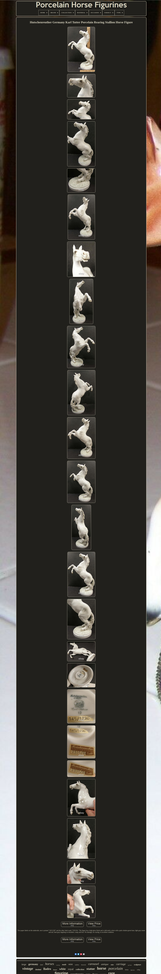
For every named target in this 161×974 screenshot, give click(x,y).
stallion (77, 965)
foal (41, 965)
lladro (47, 969)
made (64, 964)
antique (104, 964)
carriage (121, 964)
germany (33, 964)
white (62, 969)
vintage (27, 968)
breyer (55, 970)
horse (101, 968)
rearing (58, 965)
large (23, 964)
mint (71, 964)
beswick (83, 965)
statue (91, 969)
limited (38, 970)
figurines (133, 970)
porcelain (115, 968)
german (130, 965)
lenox (126, 970)
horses (49, 964)
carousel (93, 964)
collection (80, 969)
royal (70, 969)
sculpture (137, 965)
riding (138, 970)
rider (112, 965)
